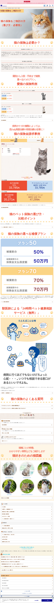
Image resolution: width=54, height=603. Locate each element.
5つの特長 (4, 506)
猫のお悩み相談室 (5, 585)
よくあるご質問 (27, 591)
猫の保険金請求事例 (4, 207)
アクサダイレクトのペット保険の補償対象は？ (10, 405)
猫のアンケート (4, 440)
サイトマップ (52, 596)
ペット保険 (5, 8)
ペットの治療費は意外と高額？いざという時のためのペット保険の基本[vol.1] (14, 566)
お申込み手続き (4, 539)
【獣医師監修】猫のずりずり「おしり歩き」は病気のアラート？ (12, 564)
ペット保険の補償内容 (5, 301)
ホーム (2, 8)
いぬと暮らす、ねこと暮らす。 (7, 570)
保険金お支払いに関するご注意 (7, 528)
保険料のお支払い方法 (6, 541)
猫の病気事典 (4, 424)
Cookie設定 (36, 600)
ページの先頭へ (27, 596)
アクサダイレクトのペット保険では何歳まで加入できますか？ (13, 408)
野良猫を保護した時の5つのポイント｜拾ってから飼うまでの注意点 (13, 559)
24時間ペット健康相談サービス (7, 509)
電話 (50, 5)
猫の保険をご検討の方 (5, 575)
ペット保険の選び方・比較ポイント (7, 227)
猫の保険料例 (3, 120)
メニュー (52, 5)
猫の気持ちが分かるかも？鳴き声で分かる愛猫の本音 (10, 561)
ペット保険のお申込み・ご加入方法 (8, 534)
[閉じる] (53, 599)
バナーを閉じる (46, 600)
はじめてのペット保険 (6, 516)
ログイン (47, 5)
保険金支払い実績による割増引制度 (8, 511)
